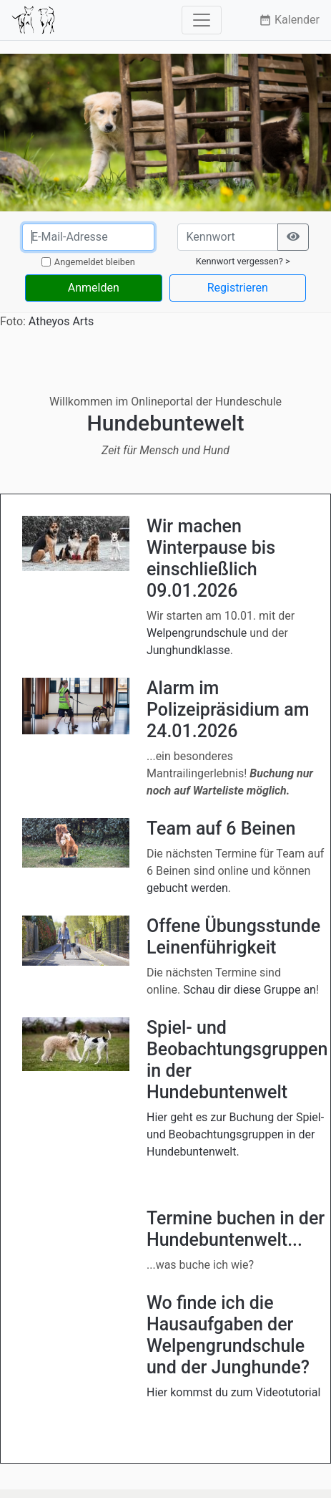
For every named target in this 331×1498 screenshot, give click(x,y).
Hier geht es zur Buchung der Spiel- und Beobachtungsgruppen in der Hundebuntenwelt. (235, 1134)
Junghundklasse (188, 650)
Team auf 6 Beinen (221, 828)
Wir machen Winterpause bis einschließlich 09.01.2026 (211, 558)
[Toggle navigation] (202, 20)
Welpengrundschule (197, 633)
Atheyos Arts (61, 321)
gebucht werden (187, 888)
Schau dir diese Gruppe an (249, 990)
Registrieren (237, 287)
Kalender (289, 20)
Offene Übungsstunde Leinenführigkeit (233, 937)
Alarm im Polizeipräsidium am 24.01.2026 (228, 709)
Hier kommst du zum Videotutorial (233, 1392)
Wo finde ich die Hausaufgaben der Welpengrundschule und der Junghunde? (228, 1335)
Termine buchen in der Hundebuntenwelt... (236, 1229)
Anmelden (93, 287)
